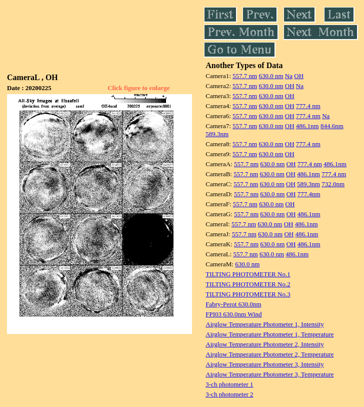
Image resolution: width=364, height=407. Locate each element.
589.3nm (217, 134)
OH (299, 76)
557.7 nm (244, 76)
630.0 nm (270, 76)
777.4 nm (308, 106)
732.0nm (333, 184)
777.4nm (309, 194)
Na (288, 76)
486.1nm (307, 126)
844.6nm (332, 126)
